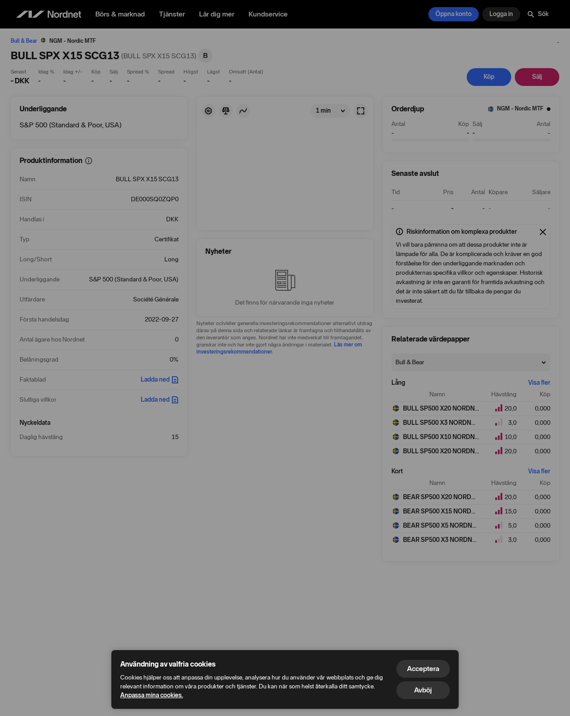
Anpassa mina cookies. (151, 695)
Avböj (423, 690)
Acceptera (423, 668)
